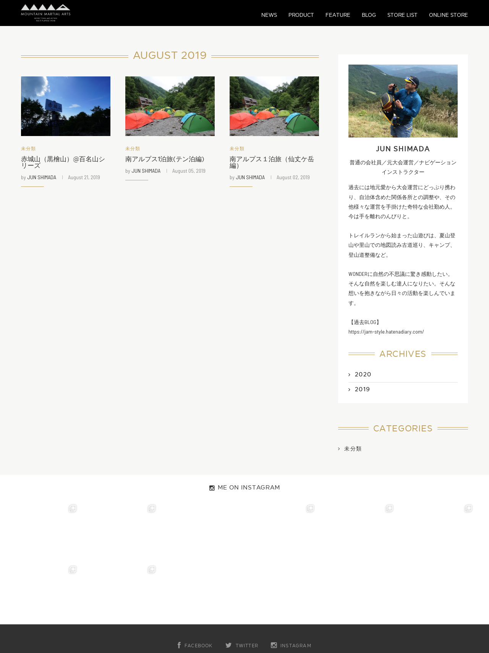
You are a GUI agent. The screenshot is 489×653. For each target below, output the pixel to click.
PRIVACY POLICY (312, 604)
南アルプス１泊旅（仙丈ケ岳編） (274, 163)
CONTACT (208, 604)
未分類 (29, 149)
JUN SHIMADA (41, 178)
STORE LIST (402, 15)
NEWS (269, 15)
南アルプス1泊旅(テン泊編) (167, 160)
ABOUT (167, 604)
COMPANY (255, 604)
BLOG (369, 15)
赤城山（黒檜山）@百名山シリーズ (65, 163)
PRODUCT (301, 15)
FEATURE (337, 15)
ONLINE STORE (448, 15)
